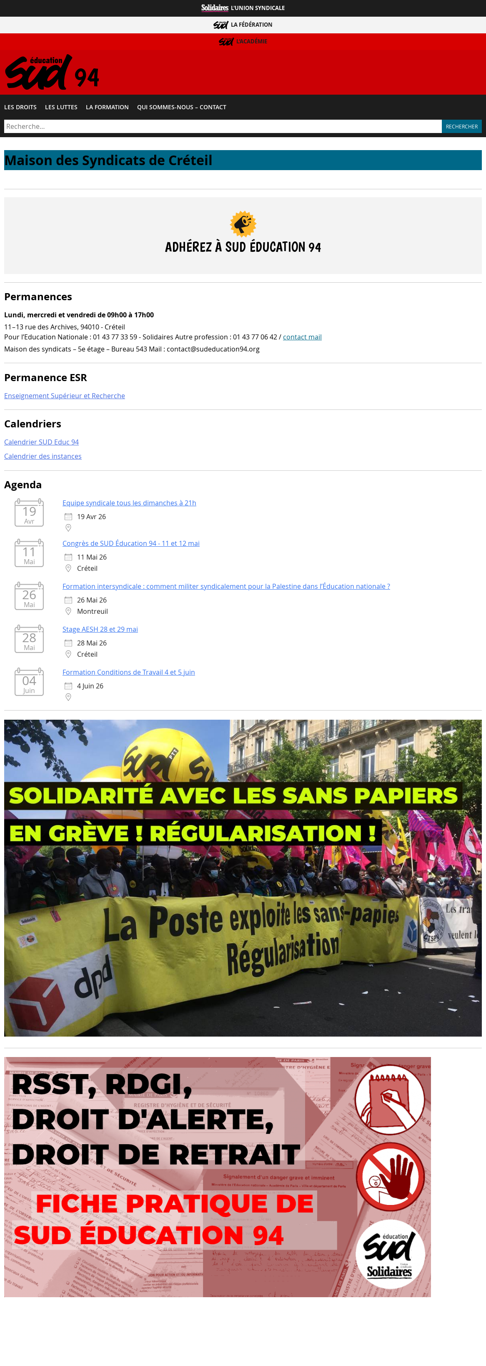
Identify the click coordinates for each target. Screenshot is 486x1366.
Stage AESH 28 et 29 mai (100, 630)
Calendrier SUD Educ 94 (41, 443)
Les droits (20, 108)
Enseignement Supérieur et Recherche (64, 396)
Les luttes (61, 108)
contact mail (302, 337)
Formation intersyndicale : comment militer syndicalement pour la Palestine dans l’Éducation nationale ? (226, 587)
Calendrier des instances (43, 457)
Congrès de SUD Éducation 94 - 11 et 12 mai (131, 544)
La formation (107, 108)
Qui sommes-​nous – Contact (181, 108)
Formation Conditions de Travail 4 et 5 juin (129, 673)
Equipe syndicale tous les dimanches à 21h (129, 503)
